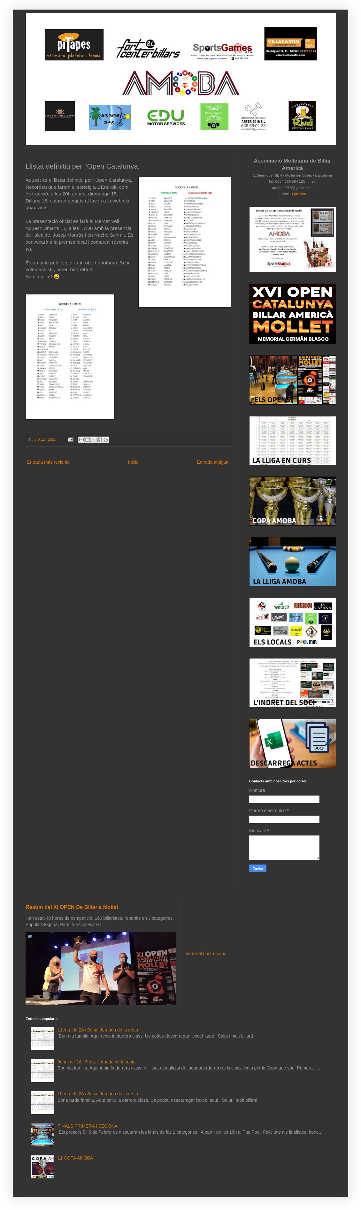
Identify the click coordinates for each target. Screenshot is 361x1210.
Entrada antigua (212, 462)
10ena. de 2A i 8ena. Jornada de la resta (98, 1093)
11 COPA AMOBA (75, 1158)
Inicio (133, 462)
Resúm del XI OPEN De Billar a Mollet (72, 907)
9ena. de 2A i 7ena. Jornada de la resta (96, 1061)
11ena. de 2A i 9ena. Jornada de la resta (98, 1029)
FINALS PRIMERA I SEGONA (88, 1126)
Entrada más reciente (48, 462)
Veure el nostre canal (207, 953)
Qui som (299, 194)
